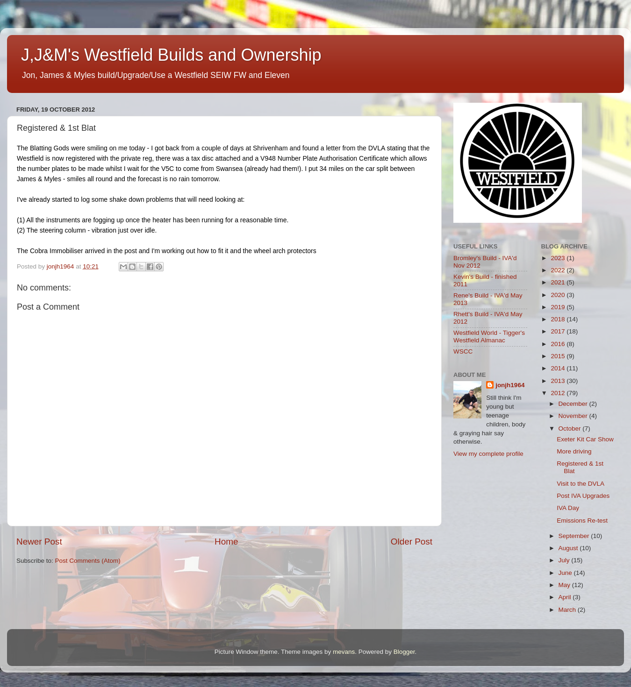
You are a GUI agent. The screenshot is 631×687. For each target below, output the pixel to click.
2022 (558, 270)
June (566, 572)
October (571, 428)
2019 (558, 307)
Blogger (404, 651)
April (566, 597)
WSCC (463, 351)
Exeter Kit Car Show (585, 439)
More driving (574, 451)
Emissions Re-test (582, 520)
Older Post (411, 541)
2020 (558, 294)
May (565, 584)
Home (226, 541)
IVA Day (568, 507)
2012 (558, 393)
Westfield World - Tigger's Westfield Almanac (489, 336)
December (574, 403)
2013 (558, 380)
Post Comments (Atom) (88, 560)
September (575, 535)
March (568, 609)
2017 (558, 331)
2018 (558, 319)
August (569, 548)
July (565, 560)
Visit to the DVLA (580, 483)
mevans (344, 651)
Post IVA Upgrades (583, 495)
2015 (558, 356)
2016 (558, 343)
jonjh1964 (509, 385)
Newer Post (39, 541)
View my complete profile (488, 453)
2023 (558, 258)
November (574, 415)
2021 (558, 282)
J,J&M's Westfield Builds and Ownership (171, 54)
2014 (558, 368)
